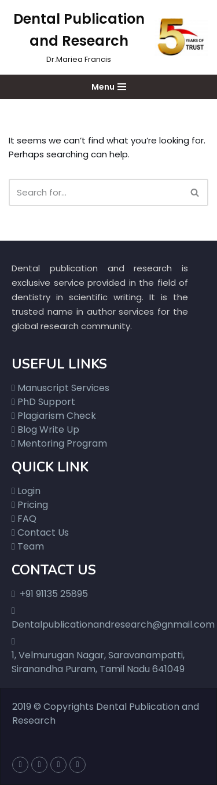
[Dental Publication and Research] (108, 37)
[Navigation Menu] (109, 87)
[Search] (95, 192)
